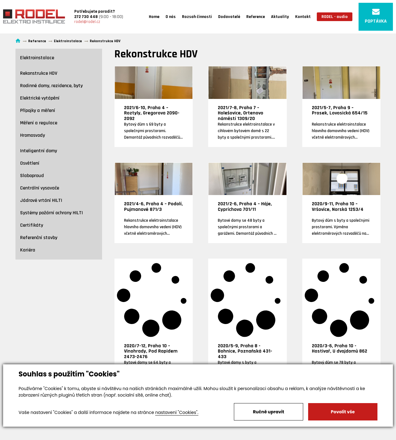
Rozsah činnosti (197, 17)
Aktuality (280, 17)
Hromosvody (32, 135)
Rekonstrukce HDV (38, 73)
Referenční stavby (38, 237)
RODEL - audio (334, 17)
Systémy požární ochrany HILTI (51, 213)
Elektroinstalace (37, 58)
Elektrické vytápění (39, 98)
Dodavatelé (229, 17)
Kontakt (303, 17)
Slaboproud (32, 175)
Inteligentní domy (38, 151)
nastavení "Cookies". (176, 412)
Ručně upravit (268, 412)
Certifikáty (31, 225)
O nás (171, 17)
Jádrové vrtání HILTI (41, 200)
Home (154, 17)
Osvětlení (29, 163)
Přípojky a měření (37, 110)
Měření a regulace (38, 123)
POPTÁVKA (376, 16)
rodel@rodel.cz (87, 21)
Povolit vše (343, 412)
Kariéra (27, 250)
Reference (255, 17)
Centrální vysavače (39, 188)
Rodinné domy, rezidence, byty (51, 85)
